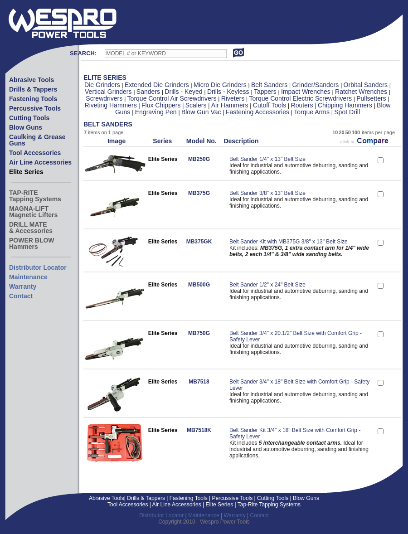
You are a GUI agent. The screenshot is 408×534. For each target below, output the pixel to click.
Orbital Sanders (366, 84)
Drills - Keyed (184, 91)
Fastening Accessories (258, 112)
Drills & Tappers (33, 89)
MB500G (199, 285)
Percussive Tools (35, 108)
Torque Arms (312, 112)
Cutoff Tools (270, 105)
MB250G (199, 159)
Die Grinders (102, 84)
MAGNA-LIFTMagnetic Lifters (33, 211)
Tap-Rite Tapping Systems (268, 504)
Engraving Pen (157, 112)
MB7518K (199, 430)
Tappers (266, 91)
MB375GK (199, 241)
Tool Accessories (35, 152)
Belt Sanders (270, 84)
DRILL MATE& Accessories (31, 227)
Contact (21, 296)
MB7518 (199, 382)
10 (335, 132)
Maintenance (28, 277)
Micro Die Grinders (221, 84)
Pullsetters (372, 98)
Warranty (22, 286)
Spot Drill (347, 112)
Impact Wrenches (306, 91)
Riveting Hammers (112, 105)
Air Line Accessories (40, 162)
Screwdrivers (105, 98)
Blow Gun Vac (202, 112)
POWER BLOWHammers (31, 243)
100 (356, 132)
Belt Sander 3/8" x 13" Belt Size (267, 193)
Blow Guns (25, 127)
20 (341, 132)
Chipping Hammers (346, 105)
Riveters (233, 98)
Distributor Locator (38, 267)
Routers (303, 105)
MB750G (199, 333)
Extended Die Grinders (158, 84)
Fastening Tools (33, 98)
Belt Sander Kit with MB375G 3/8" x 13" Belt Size (288, 241)
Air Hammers (230, 105)
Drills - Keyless (229, 91)
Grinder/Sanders (316, 84)
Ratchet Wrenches (362, 91)
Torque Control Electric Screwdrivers (301, 98)
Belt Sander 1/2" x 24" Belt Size (267, 285)
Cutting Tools (29, 117)
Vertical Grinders (109, 91)
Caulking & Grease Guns (37, 140)
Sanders (149, 91)
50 (348, 132)
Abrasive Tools (31, 79)
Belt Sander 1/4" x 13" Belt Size (267, 159)
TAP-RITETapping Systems (35, 196)
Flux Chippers (161, 105)
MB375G (199, 193)
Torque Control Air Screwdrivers (173, 98)
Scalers (197, 105)
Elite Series (26, 171)
